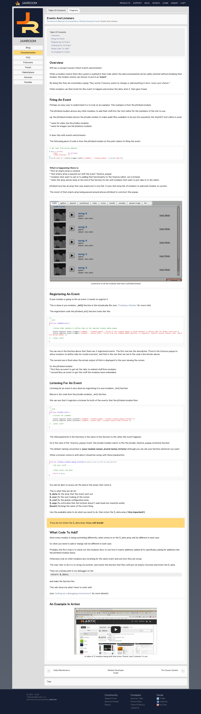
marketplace (28, 72)
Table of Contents (57, 10)
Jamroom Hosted (112, 701)
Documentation (72, 21)
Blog (147, 3)
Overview (55, 35)
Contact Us (135, 708)
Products (125, 3)
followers (28, 62)
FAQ (28, 57)
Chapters (73, 10)
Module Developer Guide (89, 21)
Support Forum (111, 698)
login (165, 3)
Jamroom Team (137, 698)
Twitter (162, 698)
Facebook (163, 701)
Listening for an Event (61, 45)
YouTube (163, 705)
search (156, 3)
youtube (28, 82)
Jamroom (53, 699)
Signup (174, 3)
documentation (28, 52)
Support (137, 3)
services (28, 77)
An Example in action (60, 52)
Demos (108, 705)
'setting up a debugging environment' (72, 594)
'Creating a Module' (127, 305)
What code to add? (60, 48)
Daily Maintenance (62, 671)
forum (28, 67)
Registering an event (60, 42)
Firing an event (57, 38)
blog (28, 47)
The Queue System (169, 671)
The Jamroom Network (56, 21)
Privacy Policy (136, 701)
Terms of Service (138, 705)
